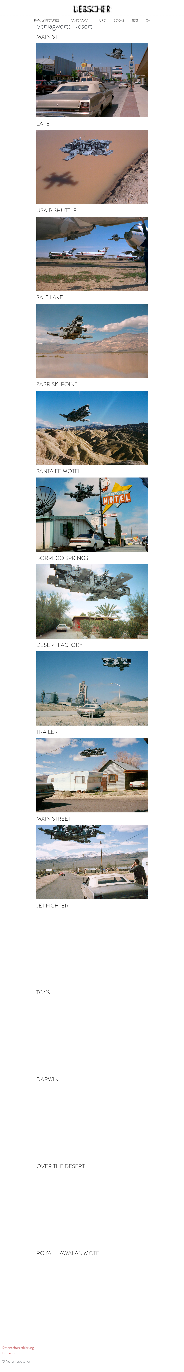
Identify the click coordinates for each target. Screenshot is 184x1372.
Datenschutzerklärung (18, 1352)
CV (148, 20)
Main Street (53, 823)
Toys (43, 997)
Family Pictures (48, 20)
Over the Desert (60, 1171)
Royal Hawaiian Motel (69, 1258)
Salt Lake (49, 302)
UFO (102, 20)
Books (118, 20)
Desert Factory (59, 650)
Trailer (47, 737)
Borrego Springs (62, 563)
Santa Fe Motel (58, 476)
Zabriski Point (56, 389)
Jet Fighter (52, 910)
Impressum (9, 1358)
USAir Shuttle (56, 215)
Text (135, 20)
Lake (43, 128)
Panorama (81, 20)
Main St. (47, 41)
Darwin (47, 1084)
